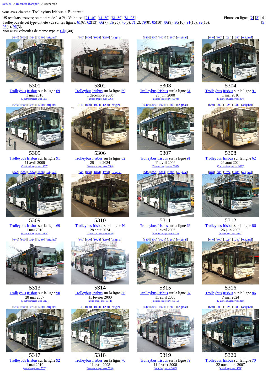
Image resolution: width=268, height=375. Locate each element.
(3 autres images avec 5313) (34, 301)
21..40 (90, 18)
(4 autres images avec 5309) (34, 233)
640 (15, 37)
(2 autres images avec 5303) (165, 98)
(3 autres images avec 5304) (230, 98)
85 (154, 22)
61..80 (116, 18)
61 (79, 22)
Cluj (63, 31)
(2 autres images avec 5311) (165, 233)
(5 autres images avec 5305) (34, 166)
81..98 (129, 18)
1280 (41, 37)
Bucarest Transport (28, 3)
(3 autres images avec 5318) (100, 368)
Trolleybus (18, 91)
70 (123, 22)
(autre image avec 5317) (34, 368)
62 (89, 22)
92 (201, 22)
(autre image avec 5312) (230, 233)
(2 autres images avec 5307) (165, 166)
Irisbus (32, 91)
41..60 (103, 18)
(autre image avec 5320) (230, 368)
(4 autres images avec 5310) (100, 233)
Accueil (6, 3)
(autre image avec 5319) (165, 368)
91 (188, 22)
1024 (31, 37)
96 (15, 27)
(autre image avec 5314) (100, 301)
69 (111, 22)
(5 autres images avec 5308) (230, 166)
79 (144, 22)
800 (23, 37)
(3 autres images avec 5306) (100, 166)
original (51, 37)
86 (166, 22)
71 (134, 22)
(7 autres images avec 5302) (100, 98)
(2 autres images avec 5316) (230, 301)
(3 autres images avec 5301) (34, 98)
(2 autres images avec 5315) (165, 301)
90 (176, 22)
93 (4, 27)
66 (101, 22)
